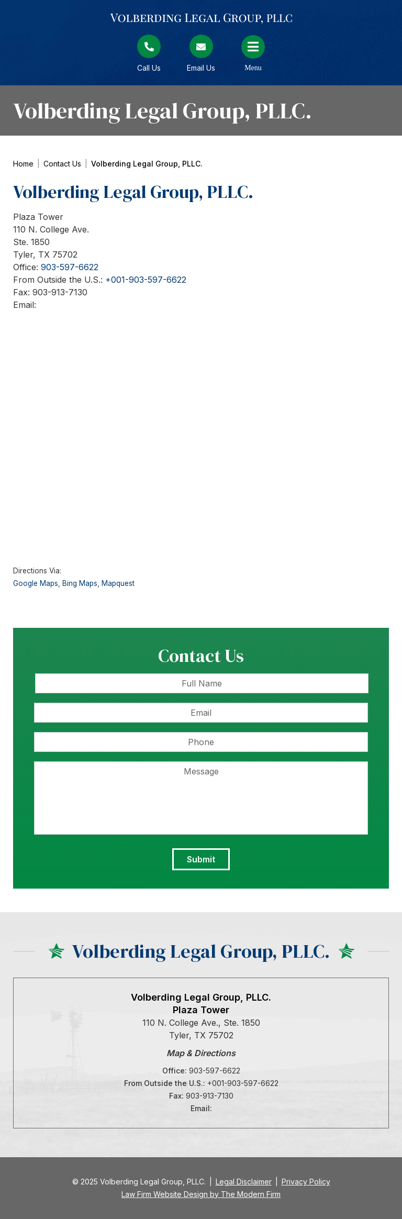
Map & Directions (201, 1053)
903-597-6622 (69, 267)
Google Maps (35, 583)
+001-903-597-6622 (145, 279)
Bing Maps (79, 583)
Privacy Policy (306, 1181)
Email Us (201, 67)
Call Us (149, 67)
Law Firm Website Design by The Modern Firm (201, 1194)
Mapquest (118, 583)
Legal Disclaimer (244, 1181)
